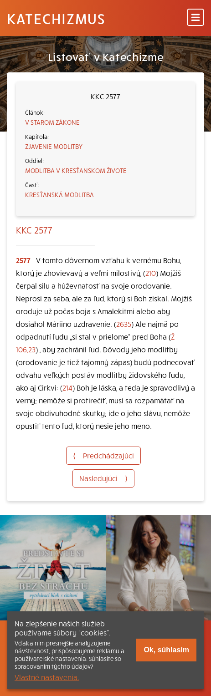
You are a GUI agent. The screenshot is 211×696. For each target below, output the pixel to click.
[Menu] (195, 18)
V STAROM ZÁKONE (52, 122)
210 (150, 272)
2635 (123, 323)
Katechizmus (56, 18)
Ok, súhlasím (166, 650)
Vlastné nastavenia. (47, 676)
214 (67, 387)
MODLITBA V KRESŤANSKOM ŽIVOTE (76, 170)
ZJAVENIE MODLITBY (53, 146)
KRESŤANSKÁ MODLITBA (59, 194)
